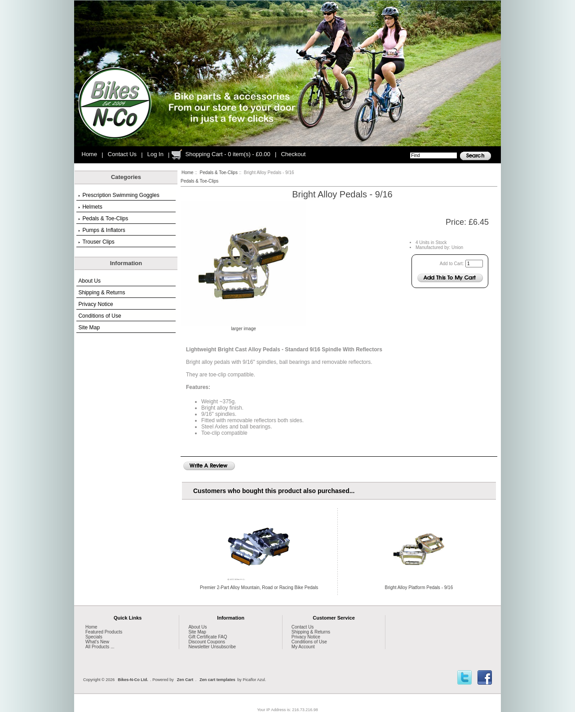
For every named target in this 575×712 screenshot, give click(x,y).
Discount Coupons (206, 641)
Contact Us (122, 154)
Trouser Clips (96, 242)
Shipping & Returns (101, 292)
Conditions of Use (99, 316)
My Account (303, 646)
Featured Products (103, 631)
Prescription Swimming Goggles (118, 195)
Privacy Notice (95, 304)
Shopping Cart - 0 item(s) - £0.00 (227, 154)
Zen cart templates (217, 679)
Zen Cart (185, 679)
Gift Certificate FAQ (207, 636)
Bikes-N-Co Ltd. (133, 679)
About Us (89, 281)
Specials (93, 636)
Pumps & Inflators (101, 230)
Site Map (89, 327)
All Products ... (99, 646)
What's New (97, 641)
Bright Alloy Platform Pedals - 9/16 (419, 587)
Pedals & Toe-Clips (219, 172)
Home (89, 154)
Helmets (90, 207)
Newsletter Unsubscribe (212, 646)
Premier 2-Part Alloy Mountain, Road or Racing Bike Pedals (259, 587)
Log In (155, 154)
